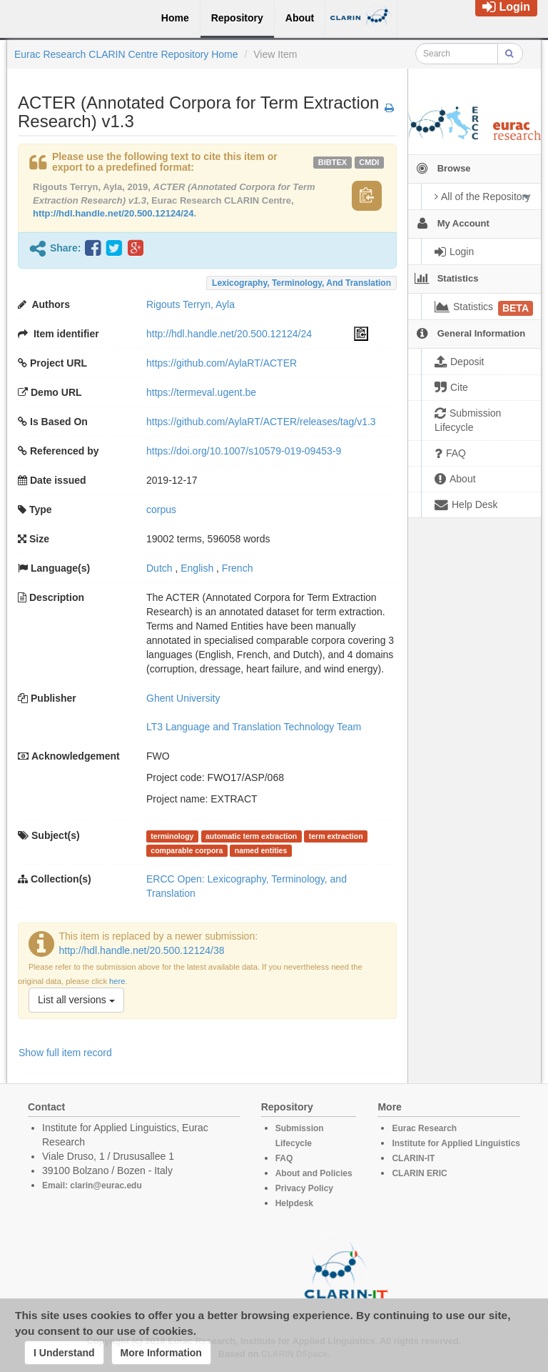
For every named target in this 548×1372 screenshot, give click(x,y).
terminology (172, 836)
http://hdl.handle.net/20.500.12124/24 (113, 213)
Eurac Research (424, 1128)
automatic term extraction (251, 836)
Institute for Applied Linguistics (456, 1143)
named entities (261, 850)
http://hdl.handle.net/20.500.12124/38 (142, 950)
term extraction (336, 836)
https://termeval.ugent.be (201, 392)
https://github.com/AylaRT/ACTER (221, 363)
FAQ (284, 1158)
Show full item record (65, 1052)
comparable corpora (187, 850)
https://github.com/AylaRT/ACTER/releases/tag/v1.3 (261, 421)
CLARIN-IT (413, 1158)
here (117, 981)
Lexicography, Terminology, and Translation (301, 283)
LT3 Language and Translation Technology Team (253, 726)
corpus (161, 509)
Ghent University (183, 698)
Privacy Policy (304, 1188)
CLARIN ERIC (419, 1173)
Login (506, 7)
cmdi (369, 162)
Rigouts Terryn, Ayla (190, 304)
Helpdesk (294, 1203)
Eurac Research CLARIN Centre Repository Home (126, 54)
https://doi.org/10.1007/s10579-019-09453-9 (243, 451)
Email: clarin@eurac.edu (92, 1185)
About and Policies (313, 1173)
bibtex (332, 162)
